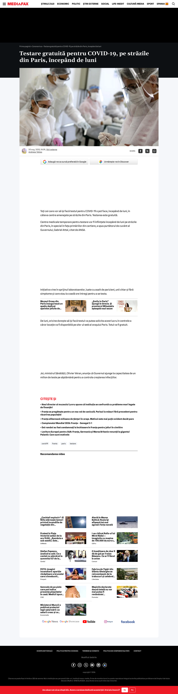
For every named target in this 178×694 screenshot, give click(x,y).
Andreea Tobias (35, 152)
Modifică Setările (89, 657)
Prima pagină (24, 46)
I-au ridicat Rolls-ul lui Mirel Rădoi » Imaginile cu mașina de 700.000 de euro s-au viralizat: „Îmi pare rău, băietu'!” (103, 537)
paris (63, 443)
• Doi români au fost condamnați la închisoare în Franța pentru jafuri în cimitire (81, 427)
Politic (76, 4)
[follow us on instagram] (108, 622)
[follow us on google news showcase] (69, 622)
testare (73, 443)
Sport (150, 4)
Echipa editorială (44, 651)
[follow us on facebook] (128, 622)
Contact (137, 651)
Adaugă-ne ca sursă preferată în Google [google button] (64, 162)
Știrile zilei (47, 4)
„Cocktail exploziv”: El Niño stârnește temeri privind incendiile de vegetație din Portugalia (52, 521)
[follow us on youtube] (89, 622)
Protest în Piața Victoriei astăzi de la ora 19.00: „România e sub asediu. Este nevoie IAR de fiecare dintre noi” (51, 537)
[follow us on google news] (50, 622)
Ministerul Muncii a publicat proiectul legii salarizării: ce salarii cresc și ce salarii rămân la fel (50, 609)
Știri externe (90, 4)
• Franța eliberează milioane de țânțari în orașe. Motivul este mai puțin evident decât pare (87, 419)
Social (105, 4)
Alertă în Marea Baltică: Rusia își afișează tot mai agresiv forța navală (102, 521)
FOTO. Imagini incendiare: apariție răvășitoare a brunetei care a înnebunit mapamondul (52, 573)
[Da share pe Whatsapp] (154, 151)
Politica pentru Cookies (67, 651)
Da (125, 690)
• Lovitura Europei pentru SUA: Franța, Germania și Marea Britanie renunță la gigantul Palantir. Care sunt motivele (85, 433)
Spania (161, 4)
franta (54, 443)
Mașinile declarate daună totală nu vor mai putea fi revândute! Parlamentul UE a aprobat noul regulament (102, 591)
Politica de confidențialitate (116, 651)
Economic (63, 4)
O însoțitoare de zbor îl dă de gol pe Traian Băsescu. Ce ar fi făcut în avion (103, 555)
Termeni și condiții (90, 651)
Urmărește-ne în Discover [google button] (114, 162)
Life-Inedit (118, 4)
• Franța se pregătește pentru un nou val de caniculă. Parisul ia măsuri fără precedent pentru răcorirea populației (88, 413)
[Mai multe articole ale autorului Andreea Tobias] (24, 151)
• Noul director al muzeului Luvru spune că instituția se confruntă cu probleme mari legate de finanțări (87, 406)
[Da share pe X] (147, 151)
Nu (132, 690)
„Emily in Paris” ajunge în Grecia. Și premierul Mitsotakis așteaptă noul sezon (103, 305)
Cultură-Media (135, 4)
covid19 (45, 443)
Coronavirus (37, 46)
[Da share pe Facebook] (140, 151)
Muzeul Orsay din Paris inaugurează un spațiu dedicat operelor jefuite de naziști (51, 305)
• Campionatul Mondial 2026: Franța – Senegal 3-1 (66, 423)
